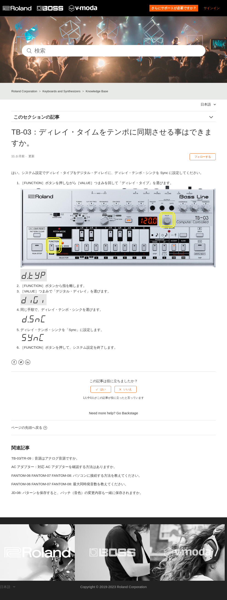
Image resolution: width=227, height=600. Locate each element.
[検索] (113, 50)
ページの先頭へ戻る (29, 427)
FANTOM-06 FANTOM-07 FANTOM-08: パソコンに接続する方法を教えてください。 (76, 475)
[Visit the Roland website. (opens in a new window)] (37, 552)
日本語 (206, 104)
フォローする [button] (202, 156)
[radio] (100, 389)
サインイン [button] (212, 8)
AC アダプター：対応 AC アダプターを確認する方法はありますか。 (64, 467)
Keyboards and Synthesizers (61, 91)
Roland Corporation (24, 91)
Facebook (14, 362)
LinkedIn (28, 362)
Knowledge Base (97, 91)
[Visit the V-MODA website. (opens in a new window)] (187, 552)
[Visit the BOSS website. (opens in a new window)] (112, 552)
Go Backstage (127, 413)
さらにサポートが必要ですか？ (173, 8)
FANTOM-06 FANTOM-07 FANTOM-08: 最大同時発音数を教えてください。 (69, 484)
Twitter (21, 362)
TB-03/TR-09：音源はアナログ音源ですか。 (45, 458)
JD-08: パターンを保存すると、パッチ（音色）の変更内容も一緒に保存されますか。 (77, 493)
